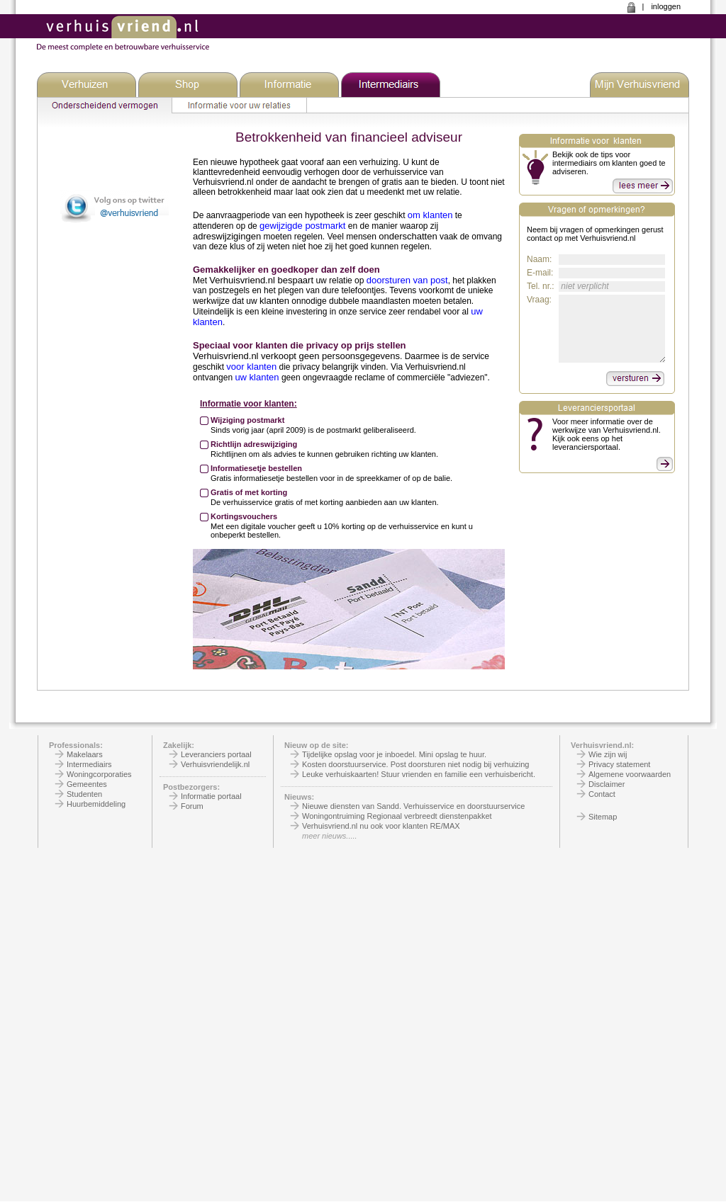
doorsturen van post (407, 280)
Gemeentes (87, 784)
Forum (192, 806)
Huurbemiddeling (96, 804)
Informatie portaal (211, 796)
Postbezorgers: (191, 787)
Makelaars (85, 754)
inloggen (666, 6)
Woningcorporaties (99, 774)
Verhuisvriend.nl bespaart (261, 280)
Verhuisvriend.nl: (602, 745)
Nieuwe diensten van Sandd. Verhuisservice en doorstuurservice (413, 806)
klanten (274, 300)
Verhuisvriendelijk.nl (215, 764)
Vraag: (539, 300)
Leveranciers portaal (216, 754)
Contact (601, 794)
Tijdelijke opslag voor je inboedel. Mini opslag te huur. (394, 754)
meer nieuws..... (329, 836)
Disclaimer (606, 784)
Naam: (539, 259)
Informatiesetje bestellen (256, 468)
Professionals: (76, 745)
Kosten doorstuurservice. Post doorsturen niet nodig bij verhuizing (415, 764)
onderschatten (408, 236)
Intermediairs (89, 764)
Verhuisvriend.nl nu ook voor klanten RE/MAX (381, 826)
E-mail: (540, 273)
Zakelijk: (178, 745)
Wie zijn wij (607, 754)
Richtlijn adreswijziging (254, 444)
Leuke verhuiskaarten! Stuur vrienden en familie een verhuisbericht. (418, 774)
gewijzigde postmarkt (302, 225)
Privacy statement (619, 764)
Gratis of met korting (249, 492)
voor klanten (251, 366)
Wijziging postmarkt (247, 420)
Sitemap (602, 816)
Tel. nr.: (540, 286)
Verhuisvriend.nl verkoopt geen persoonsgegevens (296, 356)
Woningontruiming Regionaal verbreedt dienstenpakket (397, 816)
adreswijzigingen (227, 236)
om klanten (430, 215)
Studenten (84, 794)
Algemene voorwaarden (629, 774)
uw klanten (257, 377)
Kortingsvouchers (244, 516)
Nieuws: (299, 797)
